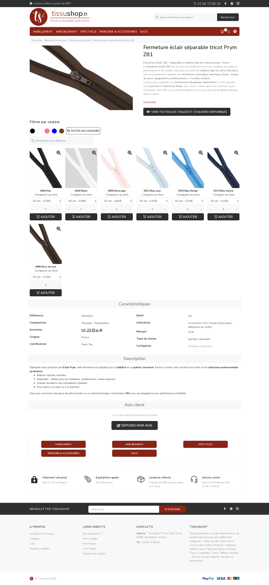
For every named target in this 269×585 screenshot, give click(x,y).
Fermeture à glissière (80, 40)
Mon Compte (90, 538)
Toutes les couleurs (83, 131)
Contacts (35, 538)
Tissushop (36, 40)
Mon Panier (89, 543)
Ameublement (134, 444)
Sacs (134, 453)
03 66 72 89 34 (207, 4)
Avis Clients (89, 548)
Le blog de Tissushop (42, 533)
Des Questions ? (92, 533)
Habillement (63, 444)
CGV (32, 543)
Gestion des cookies (94, 553)
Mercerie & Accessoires (56, 40)
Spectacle (205, 444)
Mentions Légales (39, 548)
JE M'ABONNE (172, 509)
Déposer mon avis (134, 425)
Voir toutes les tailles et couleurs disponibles (187, 112)
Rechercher (228, 17)
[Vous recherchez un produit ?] (186, 17)
